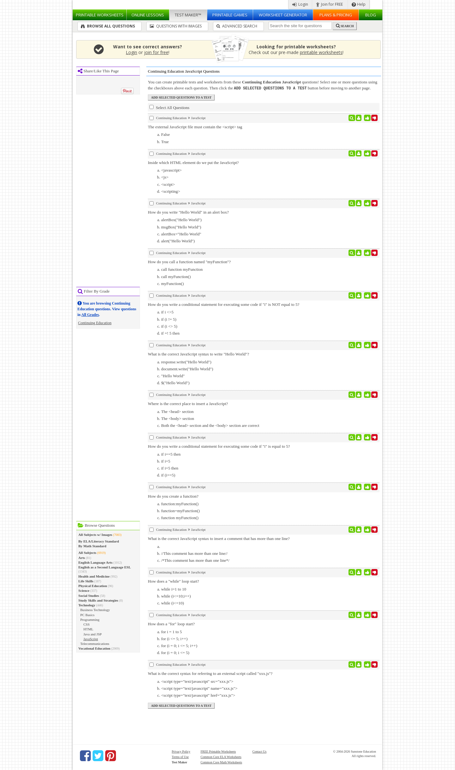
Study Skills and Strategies (98, 600)
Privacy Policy (181, 751)
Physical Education (92, 586)
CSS (86, 624)
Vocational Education (94, 648)
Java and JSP (92, 634)
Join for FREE (329, 4)
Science (83, 590)
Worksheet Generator (283, 15)
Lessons (147, 15)
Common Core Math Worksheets (221, 762)
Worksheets (100, 15)
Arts (81, 558)
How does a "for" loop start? (171, 623)
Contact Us (259, 751)
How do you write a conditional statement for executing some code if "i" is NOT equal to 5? (223, 304)
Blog (370, 15)
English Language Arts (95, 562)
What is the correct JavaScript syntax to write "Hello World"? (198, 353)
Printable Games (229, 15)
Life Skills (86, 581)
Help (359, 4)
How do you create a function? (173, 496)
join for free (156, 52)
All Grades (90, 314)
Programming (90, 619)
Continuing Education (95, 323)
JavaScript (90, 639)
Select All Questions (169, 107)
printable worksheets (321, 52)
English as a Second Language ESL (104, 567)
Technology (86, 605)
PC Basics (87, 615)
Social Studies (88, 595)
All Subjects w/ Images (95, 535)
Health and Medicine (94, 576)
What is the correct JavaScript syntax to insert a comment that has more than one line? (219, 538)
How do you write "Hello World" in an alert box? (188, 211)
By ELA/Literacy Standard (98, 541)
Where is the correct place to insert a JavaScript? (188, 403)
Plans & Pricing (335, 15)
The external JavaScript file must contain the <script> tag (195, 126)
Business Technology (95, 610)
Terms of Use (180, 756)
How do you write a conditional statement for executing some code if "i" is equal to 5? (219, 446)
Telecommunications (94, 644)
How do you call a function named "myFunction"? (189, 261)
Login (300, 4)
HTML (88, 629)
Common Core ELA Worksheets (221, 756)
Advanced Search (236, 26)
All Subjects (87, 553)
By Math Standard (92, 546)
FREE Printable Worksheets (218, 751)
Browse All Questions (108, 26)
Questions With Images (176, 26)
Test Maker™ (188, 15)
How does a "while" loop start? (173, 581)
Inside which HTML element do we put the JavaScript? (193, 162)
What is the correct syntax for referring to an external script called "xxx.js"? (210, 673)
